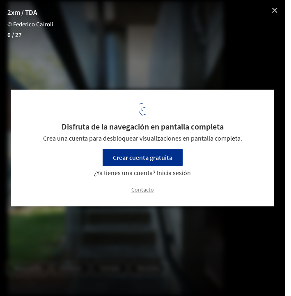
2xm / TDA (22, 13)
